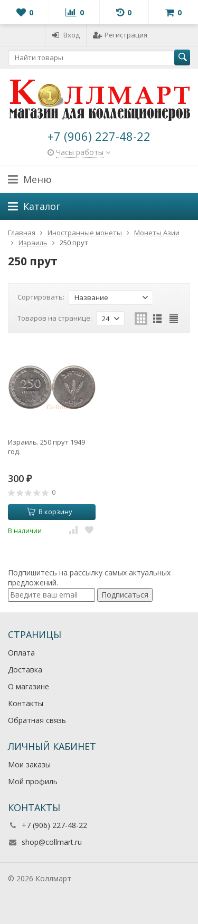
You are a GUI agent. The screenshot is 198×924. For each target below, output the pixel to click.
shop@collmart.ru (52, 842)
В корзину (49, 511)
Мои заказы (29, 764)
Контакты (25, 703)
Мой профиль (33, 781)
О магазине (28, 686)
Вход (66, 35)
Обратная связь (37, 720)
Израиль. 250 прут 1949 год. (46, 446)
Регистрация (120, 35)
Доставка (25, 670)
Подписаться (124, 595)
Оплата (21, 653)
